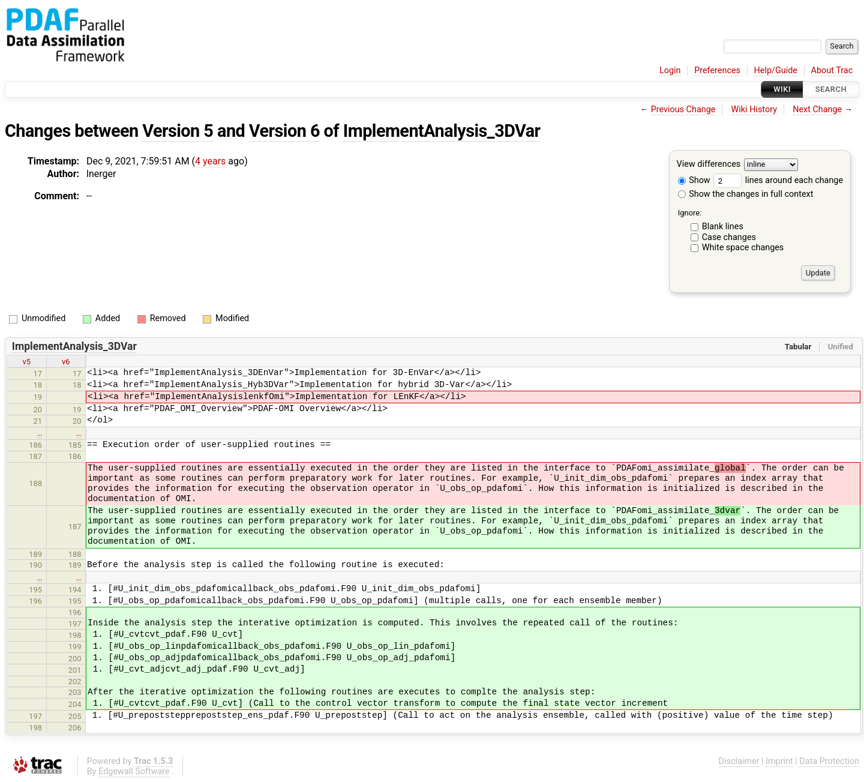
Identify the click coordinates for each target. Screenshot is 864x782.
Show (694, 180)
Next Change (817, 109)
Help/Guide (775, 70)
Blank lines (722, 226)
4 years (210, 161)
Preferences (717, 70)
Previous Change (683, 109)
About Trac (832, 70)
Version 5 (177, 131)
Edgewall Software (134, 771)
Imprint (779, 761)
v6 (66, 361)
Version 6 (284, 131)
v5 (26, 361)
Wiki (782, 89)
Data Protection (829, 761)
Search (831, 89)
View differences (709, 165)
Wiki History (754, 109)
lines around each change (778, 180)
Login (670, 70)
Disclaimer (739, 761)
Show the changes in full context (746, 194)
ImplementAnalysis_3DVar (442, 131)
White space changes (743, 247)
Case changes (729, 237)
